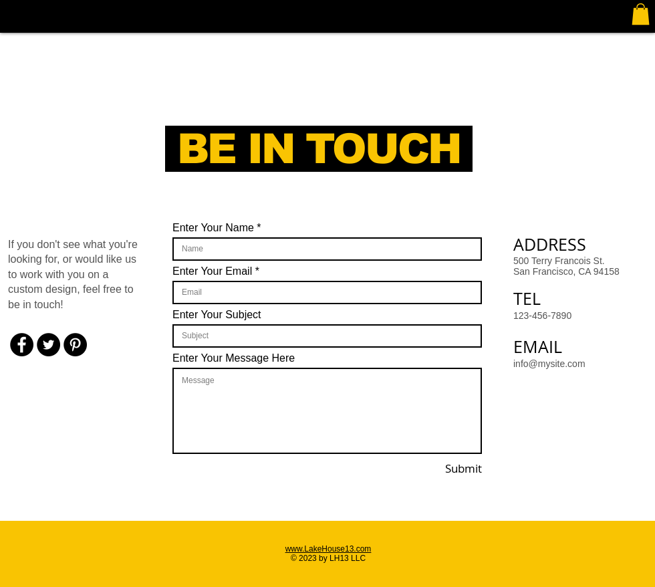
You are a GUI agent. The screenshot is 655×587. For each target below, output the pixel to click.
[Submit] (444, 468)
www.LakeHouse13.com (328, 549)
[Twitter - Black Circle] (48, 344)
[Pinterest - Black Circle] (75, 344)
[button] (641, 14)
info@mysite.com (549, 363)
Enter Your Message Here (233, 358)
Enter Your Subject (216, 315)
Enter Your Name (213, 228)
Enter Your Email (212, 271)
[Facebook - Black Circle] (21, 344)
